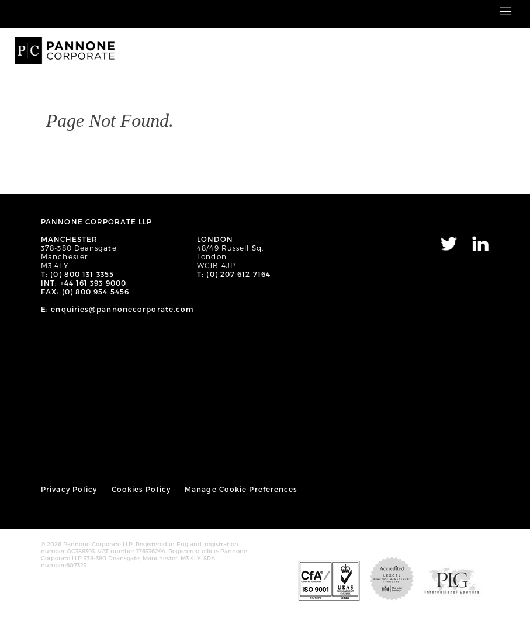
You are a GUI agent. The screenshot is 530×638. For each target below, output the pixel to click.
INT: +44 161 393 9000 (83, 283)
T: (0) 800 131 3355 (77, 274)
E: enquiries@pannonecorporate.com (117, 309)
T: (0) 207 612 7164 (234, 274)
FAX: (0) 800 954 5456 (85, 291)
